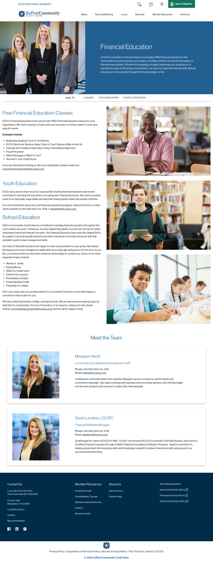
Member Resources (88, 484)
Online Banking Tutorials (86, 496)
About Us (115, 484)
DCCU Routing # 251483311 (34, 4)
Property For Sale (83, 491)
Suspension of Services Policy (83, 551)
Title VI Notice (136, 551)
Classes (89, 97)
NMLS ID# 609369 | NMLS (174, 489)
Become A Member (16, 521)
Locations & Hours (15, 509)
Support (79, 508)
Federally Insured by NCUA (174, 495)
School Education (134, 97)
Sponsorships (115, 496)
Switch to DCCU (155, 551)
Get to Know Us (116, 491)
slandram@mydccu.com (63, 208)
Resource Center (83, 513)
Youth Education (108, 97)
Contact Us (14, 484)
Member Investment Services (88, 502)
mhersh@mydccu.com (94, 372)
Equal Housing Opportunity (174, 501)
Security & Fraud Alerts (114, 551)
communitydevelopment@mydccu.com (23, 169)
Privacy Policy (57, 551)
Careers (11, 515)
